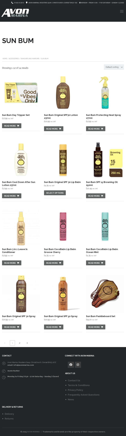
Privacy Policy (75, 390)
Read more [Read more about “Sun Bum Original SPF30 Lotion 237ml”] (52, 129)
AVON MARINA (33, 432)
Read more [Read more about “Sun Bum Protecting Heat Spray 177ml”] (94, 129)
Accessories (14, 58)
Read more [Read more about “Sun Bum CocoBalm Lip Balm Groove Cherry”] (52, 263)
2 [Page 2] (19, 343)
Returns (9, 418)
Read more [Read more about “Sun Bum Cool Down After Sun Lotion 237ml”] (10, 196)
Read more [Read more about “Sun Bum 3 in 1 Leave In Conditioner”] (10, 263)
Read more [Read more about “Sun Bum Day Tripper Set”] (10, 126)
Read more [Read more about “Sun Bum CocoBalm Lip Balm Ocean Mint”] (94, 263)
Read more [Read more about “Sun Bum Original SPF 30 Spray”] (10, 327)
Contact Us (74, 380)
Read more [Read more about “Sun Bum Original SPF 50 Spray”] (52, 327)
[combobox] (114, 67)
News (71, 399)
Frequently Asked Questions (83, 394)
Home (5, 58)
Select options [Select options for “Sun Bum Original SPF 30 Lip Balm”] (55, 193)
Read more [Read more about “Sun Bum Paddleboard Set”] (94, 327)
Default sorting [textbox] (112, 67)
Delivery (9, 414)
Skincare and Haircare (30, 58)
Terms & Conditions (79, 385)
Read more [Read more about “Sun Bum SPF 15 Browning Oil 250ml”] (94, 196)
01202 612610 (19, 3)
